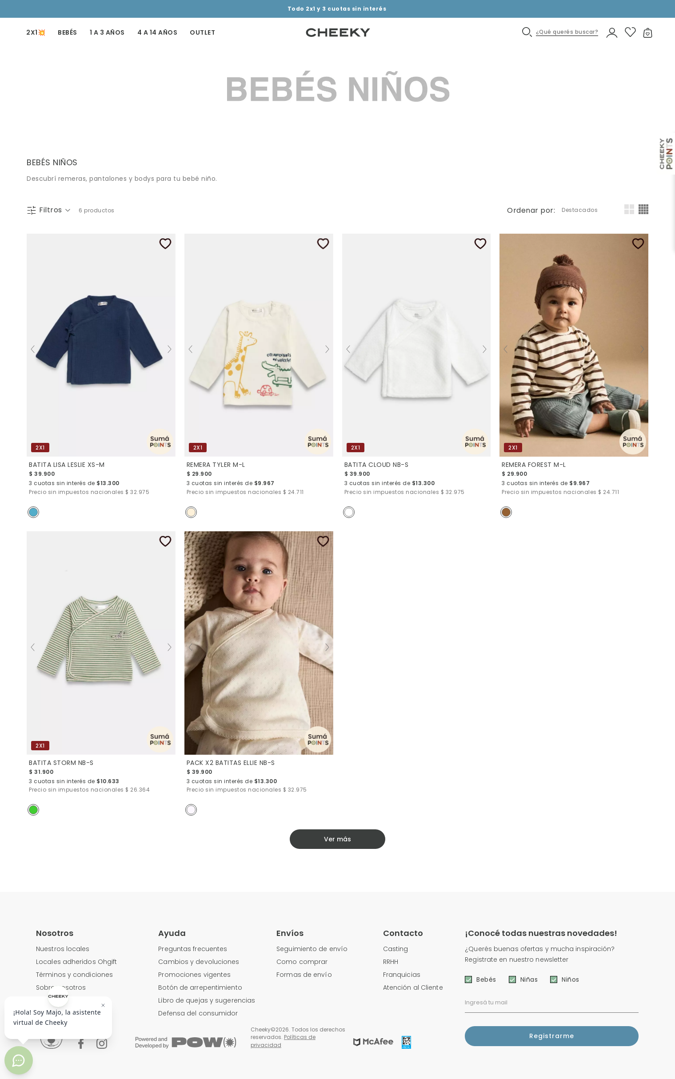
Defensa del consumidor (198, 1013)
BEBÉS (67, 32)
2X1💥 (35, 32)
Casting (395, 948)
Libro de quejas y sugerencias (206, 1000)
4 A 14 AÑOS (157, 32)
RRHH (390, 961)
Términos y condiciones (74, 974)
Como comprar (302, 961)
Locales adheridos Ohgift (76, 961)
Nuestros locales (63, 948)
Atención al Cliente (413, 987)
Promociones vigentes (194, 974)
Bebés (486, 979)
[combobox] (580, 210)
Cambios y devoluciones (198, 961)
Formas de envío (304, 974)
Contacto (403, 933)
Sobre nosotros (61, 987)
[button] (560, 32)
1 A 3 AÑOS (107, 32)
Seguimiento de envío (311, 948)
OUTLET (202, 32)
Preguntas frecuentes (192, 948)
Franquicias (401, 974)
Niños (570, 979)
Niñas (529, 979)
